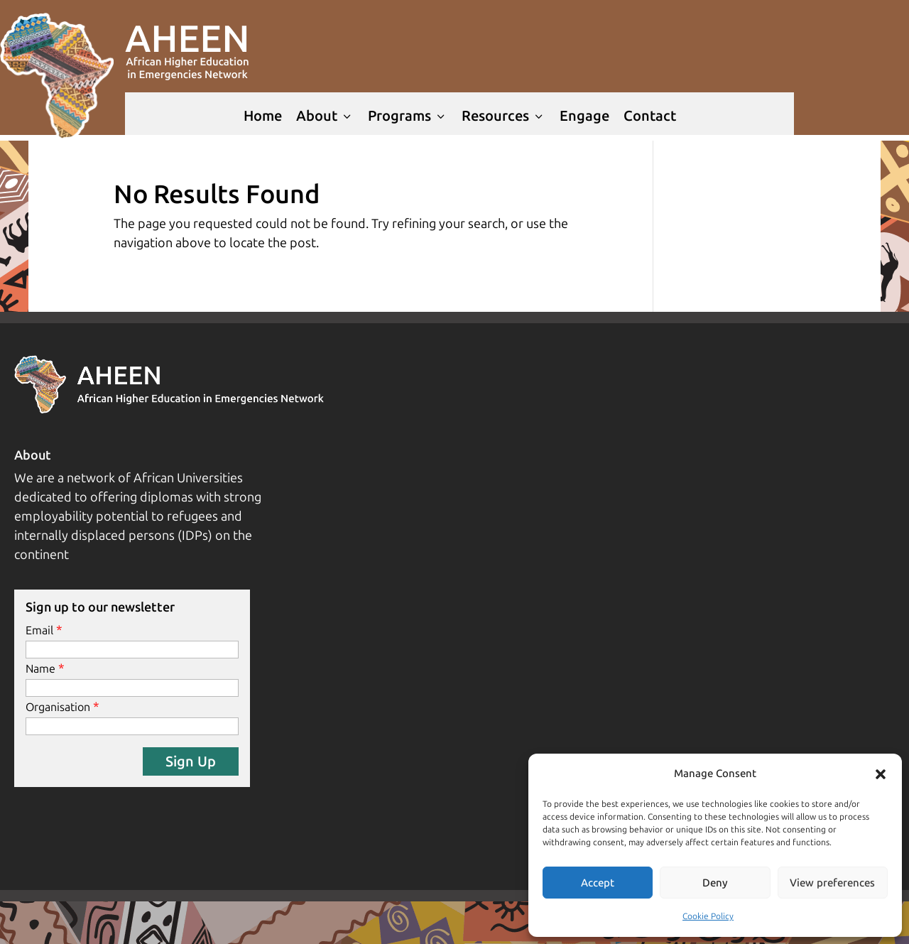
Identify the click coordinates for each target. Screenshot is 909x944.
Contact (650, 115)
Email (39, 630)
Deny (715, 883)
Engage (584, 115)
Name (40, 669)
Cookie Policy (708, 916)
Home (263, 115)
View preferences (832, 883)
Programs (407, 115)
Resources (503, 115)
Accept (597, 883)
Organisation (58, 707)
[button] (880, 774)
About (325, 115)
